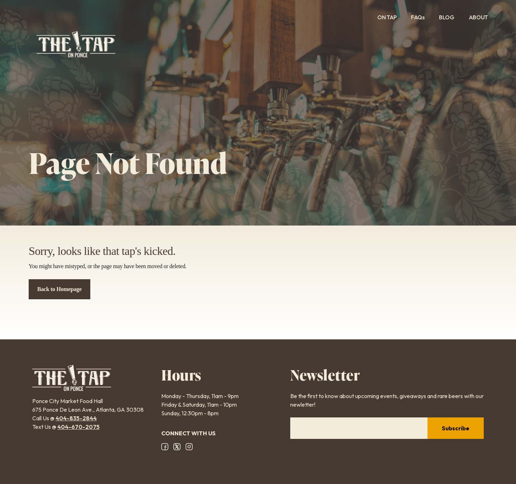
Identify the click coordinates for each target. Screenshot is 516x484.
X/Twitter (177, 446)
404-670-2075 (78, 426)
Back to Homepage (59, 289)
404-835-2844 (76, 418)
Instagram (189, 446)
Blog (446, 17)
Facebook (164, 446)
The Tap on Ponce (76, 44)
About (483, 17)
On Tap (387, 17)
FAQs (418, 17)
